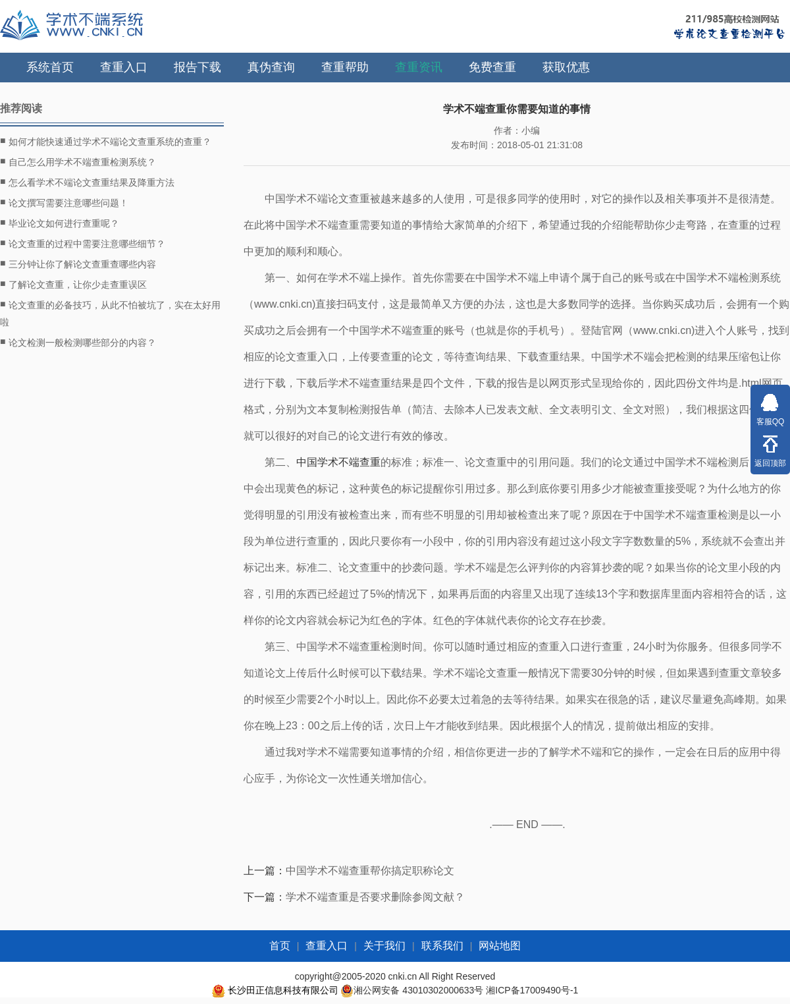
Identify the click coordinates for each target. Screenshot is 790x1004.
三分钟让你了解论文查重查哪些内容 (78, 263)
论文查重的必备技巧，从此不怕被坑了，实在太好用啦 (110, 311)
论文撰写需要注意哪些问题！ (64, 202)
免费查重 (492, 67)
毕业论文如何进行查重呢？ (59, 223)
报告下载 (197, 67)
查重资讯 (418, 67)
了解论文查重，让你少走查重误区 (73, 284)
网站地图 (500, 945)
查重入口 (123, 67)
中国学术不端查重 (338, 462)
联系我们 (442, 945)
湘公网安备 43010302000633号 (418, 990)
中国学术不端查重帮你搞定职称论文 (370, 870)
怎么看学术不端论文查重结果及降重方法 (87, 182)
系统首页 (50, 67)
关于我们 (384, 945)
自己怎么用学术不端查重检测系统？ (78, 161)
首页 (279, 945)
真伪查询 (271, 67)
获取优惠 (566, 67)
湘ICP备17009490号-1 (532, 990)
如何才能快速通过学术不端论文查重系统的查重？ (105, 141)
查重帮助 (345, 67)
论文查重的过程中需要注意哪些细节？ (82, 243)
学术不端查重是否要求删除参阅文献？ (375, 897)
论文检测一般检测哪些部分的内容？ (78, 342)
